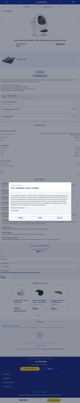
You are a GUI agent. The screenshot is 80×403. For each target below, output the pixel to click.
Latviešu (13, 185)
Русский (19, 185)
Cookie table (14, 210)
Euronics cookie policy (19, 208)
